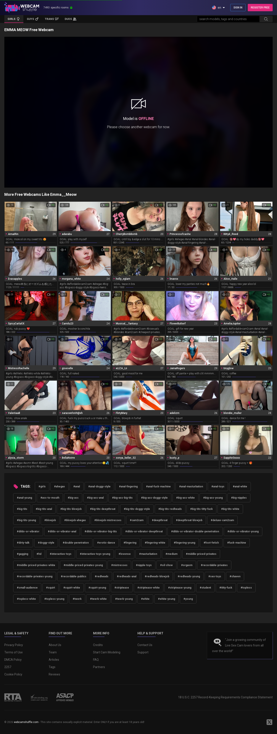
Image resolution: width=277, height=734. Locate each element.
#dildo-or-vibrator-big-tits (101, 531)
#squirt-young (97, 587)
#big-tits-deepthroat (102, 509)
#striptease (121, 587)
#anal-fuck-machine (158, 486)
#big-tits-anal (44, 509)
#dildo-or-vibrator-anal (62, 531)
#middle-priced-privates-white (36, 565)
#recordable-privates (214, 565)
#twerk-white (98, 598)
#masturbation (148, 553)
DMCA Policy (13, 659)
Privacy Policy (13, 644)
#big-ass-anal (95, 497)
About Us (55, 644)
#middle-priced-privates (201, 553)
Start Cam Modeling (106, 652)
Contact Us (144, 644)
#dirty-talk (23, 542)
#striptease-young (179, 587)
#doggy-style (46, 542)
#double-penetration (76, 542)
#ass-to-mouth (49, 497)
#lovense (125, 553)
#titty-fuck (225, 587)
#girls (42, 486)
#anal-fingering (128, 486)
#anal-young (24, 497)
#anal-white (240, 486)
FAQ (96, 659)
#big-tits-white (230, 509)
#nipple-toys (144, 565)
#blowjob (50, 520)
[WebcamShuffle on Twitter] (269, 722)
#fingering (130, 542)
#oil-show (166, 565)
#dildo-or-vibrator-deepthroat (144, 531)
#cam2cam (136, 520)
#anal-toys (217, 486)
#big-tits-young (26, 520)
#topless (246, 587)
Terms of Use (13, 652)
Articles (54, 659)
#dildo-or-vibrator (28, 531)
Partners (99, 667)
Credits (98, 644)
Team (53, 652)
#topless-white (26, 598)
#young (188, 598)
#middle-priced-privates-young (83, 565)
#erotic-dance (106, 542)
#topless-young (54, 598)
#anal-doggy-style (99, 486)
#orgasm (186, 565)
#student (205, 587)
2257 (7, 667)
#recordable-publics (73, 576)
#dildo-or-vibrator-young (243, 531)
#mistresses (119, 565)
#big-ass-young (213, 497)
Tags (52, 667)
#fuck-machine (236, 542)
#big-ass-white (185, 497)
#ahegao (59, 486)
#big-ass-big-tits (122, 497)
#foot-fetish (211, 542)
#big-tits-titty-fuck (201, 509)
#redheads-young (189, 576)
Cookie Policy (13, 674)
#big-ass (73, 497)
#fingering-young (184, 542)
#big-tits (22, 509)
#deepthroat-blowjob (189, 520)
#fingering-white (155, 542)
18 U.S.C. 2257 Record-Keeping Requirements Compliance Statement (225, 697)
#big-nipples (239, 497)
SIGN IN (238, 7)
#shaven (235, 576)
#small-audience (27, 587)
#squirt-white (71, 587)
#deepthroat (159, 520)
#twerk (77, 598)
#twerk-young (124, 598)
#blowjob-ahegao (75, 520)
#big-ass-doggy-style (154, 497)
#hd (39, 553)
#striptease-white (148, 587)
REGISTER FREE (260, 7)
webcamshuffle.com (26, 722)
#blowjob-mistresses (107, 520)
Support (142, 652)
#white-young (166, 598)
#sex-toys (214, 576)
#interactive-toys (60, 553)
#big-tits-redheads (170, 509)
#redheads (101, 576)
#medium (171, 553)
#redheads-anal (126, 576)
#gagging (22, 553)
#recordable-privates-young (34, 576)
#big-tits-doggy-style (137, 509)
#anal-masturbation (191, 486)
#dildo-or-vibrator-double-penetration (195, 531)
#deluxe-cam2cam (222, 520)
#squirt (50, 587)
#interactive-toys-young (95, 553)
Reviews (54, 674)
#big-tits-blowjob (71, 509)
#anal (76, 486)
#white (145, 598)
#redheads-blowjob (157, 576)
